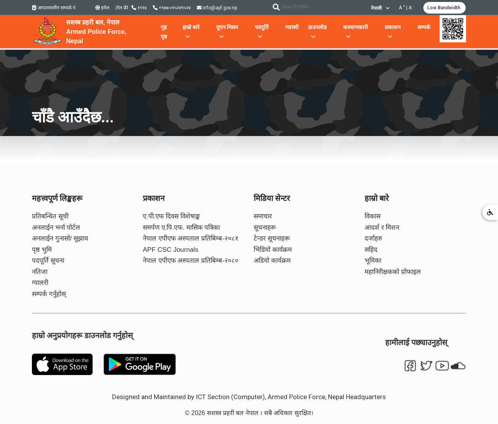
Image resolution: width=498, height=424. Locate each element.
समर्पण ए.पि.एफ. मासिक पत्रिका (181, 227)
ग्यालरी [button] (292, 27)
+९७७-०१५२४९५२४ (172, 7)
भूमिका (373, 260)
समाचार (263, 216)
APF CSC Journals (170, 249)
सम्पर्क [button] (423, 27)
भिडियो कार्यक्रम (273, 249)
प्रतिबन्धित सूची (50, 216)
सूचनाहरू (265, 227)
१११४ (139, 7)
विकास (373, 216)
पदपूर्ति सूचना (48, 260)
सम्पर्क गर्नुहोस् (49, 294)
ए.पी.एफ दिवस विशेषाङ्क (171, 216)
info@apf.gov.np (217, 7)
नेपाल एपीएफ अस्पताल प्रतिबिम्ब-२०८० (190, 260)
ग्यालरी (40, 282)
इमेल (102, 7)
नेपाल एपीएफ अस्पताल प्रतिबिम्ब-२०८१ (190, 238)
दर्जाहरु (373, 238)
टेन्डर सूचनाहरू (272, 238)
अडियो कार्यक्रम (272, 260)
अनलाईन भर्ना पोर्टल (56, 227)
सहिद (371, 249)
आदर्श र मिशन (382, 227)
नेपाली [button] (380, 8)
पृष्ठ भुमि (42, 249)
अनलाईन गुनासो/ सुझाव (60, 238)
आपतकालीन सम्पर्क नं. (54, 7)
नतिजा (39, 272)
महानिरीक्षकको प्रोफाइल (393, 272)
